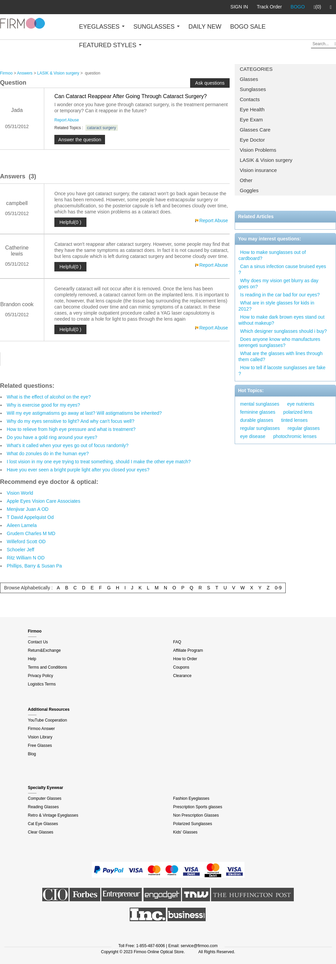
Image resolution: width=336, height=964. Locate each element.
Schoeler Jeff (20, 549)
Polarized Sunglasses (192, 823)
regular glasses (304, 428)
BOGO (298, 6)
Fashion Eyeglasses (191, 798)
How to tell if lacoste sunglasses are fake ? (282, 370)
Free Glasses (40, 745)
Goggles (249, 190)
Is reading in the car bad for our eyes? (280, 294)
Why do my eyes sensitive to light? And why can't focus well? (70, 421)
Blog (32, 754)
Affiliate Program (188, 650)
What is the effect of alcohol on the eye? (49, 397)
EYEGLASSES (102, 26)
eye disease (252, 436)
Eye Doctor (252, 140)
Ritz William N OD (26, 557)
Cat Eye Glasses (43, 823)
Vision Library (40, 737)
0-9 (278, 587)
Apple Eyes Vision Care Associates (43, 501)
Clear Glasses (40, 832)
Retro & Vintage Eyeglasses (53, 815)
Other (246, 180)
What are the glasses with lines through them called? (280, 356)
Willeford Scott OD (26, 541)
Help (32, 658)
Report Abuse (66, 120)
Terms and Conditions (47, 667)
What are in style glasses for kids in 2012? (276, 306)
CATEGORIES (256, 69)
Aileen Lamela (22, 525)
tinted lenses (294, 420)
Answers (24, 73)
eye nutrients (300, 404)
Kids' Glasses (185, 832)
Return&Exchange (44, 650)
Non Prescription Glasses (196, 815)
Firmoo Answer (41, 728)
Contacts (250, 99)
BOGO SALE (247, 26)
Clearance (182, 675)
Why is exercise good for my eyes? (43, 405)
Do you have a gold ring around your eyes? (52, 437)
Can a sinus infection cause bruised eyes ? (282, 269)
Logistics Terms (42, 684)
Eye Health (252, 109)
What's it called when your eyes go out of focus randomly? (68, 445)
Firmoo (6, 73)
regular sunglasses (260, 428)
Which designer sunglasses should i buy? (283, 331)
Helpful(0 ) (70, 222)
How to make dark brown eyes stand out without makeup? (281, 320)
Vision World (20, 493)
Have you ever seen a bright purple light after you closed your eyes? (78, 469)
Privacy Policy (40, 675)
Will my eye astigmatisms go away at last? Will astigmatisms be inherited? (84, 413)
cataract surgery (101, 127)
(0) (317, 7)
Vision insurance (258, 170)
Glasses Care (255, 130)
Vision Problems (258, 150)
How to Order (185, 658)
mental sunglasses (259, 404)
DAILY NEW (204, 26)
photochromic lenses (294, 436)
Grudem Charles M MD (31, 533)
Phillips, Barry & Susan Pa (34, 565)
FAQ (177, 642)
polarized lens (297, 412)
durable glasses (256, 420)
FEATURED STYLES (110, 45)
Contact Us (38, 642)
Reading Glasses (43, 807)
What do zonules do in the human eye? (48, 453)
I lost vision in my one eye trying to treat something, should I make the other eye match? (99, 461)
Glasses (249, 79)
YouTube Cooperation (47, 720)
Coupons (181, 667)
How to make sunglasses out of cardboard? (272, 255)
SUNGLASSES (156, 26)
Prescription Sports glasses (197, 807)
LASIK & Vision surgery (266, 160)
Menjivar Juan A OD (28, 509)
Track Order (269, 6)
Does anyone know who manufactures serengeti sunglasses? (279, 342)
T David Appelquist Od (30, 517)
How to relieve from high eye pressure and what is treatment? (71, 429)
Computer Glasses (44, 798)
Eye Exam (251, 119)
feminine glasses (257, 412)
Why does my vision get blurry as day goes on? (278, 283)
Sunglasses (253, 89)
